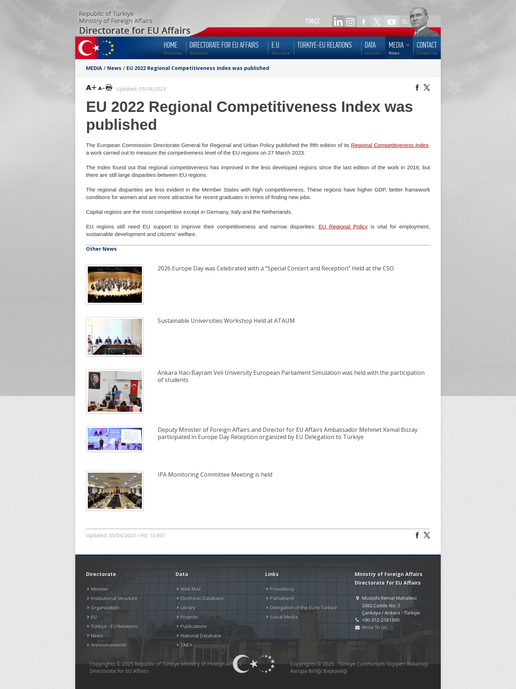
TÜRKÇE (312, 21)
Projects (189, 617)
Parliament (282, 598)
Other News (101, 248)
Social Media (284, 617)
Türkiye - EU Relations (114, 626)
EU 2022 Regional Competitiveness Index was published (197, 68)
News (114, 68)
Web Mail (191, 589)
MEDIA (94, 68)
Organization (105, 607)
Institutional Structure (114, 598)
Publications (194, 626)
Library (188, 607)
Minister (100, 589)
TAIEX (186, 645)
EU (94, 617)
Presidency (282, 589)
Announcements (109, 645)
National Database (201, 635)
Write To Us (374, 627)
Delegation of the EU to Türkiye (303, 607)
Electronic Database (202, 598)
